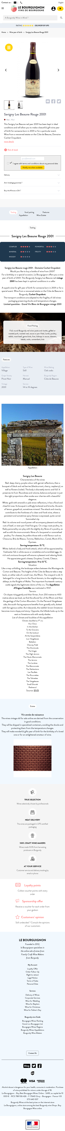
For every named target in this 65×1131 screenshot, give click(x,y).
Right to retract (32, 974)
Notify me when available (32, 167)
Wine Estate (41, 215)
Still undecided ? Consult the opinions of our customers (33, 924)
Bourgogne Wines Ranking (32, 1020)
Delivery (32, 175)
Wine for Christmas (32, 1007)
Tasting (13, 212)
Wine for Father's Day (32, 1010)
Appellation (23, 215)
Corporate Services (32, 997)
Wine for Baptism (32, 1004)
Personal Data (32, 983)
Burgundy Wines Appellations (32, 1030)
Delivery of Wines (32, 994)
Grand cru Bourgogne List (32, 1023)
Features (46, 212)
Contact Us (32, 1053)
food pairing (29, 212)
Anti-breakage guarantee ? (32, 182)
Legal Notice (32, 977)
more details (9, 141)
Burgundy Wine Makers (32, 1033)
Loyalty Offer (32, 968)
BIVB (36, 690)
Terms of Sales (32, 980)
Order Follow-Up (32, 971)
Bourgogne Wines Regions (32, 1026)
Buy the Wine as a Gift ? (32, 190)
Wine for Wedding (32, 1000)
